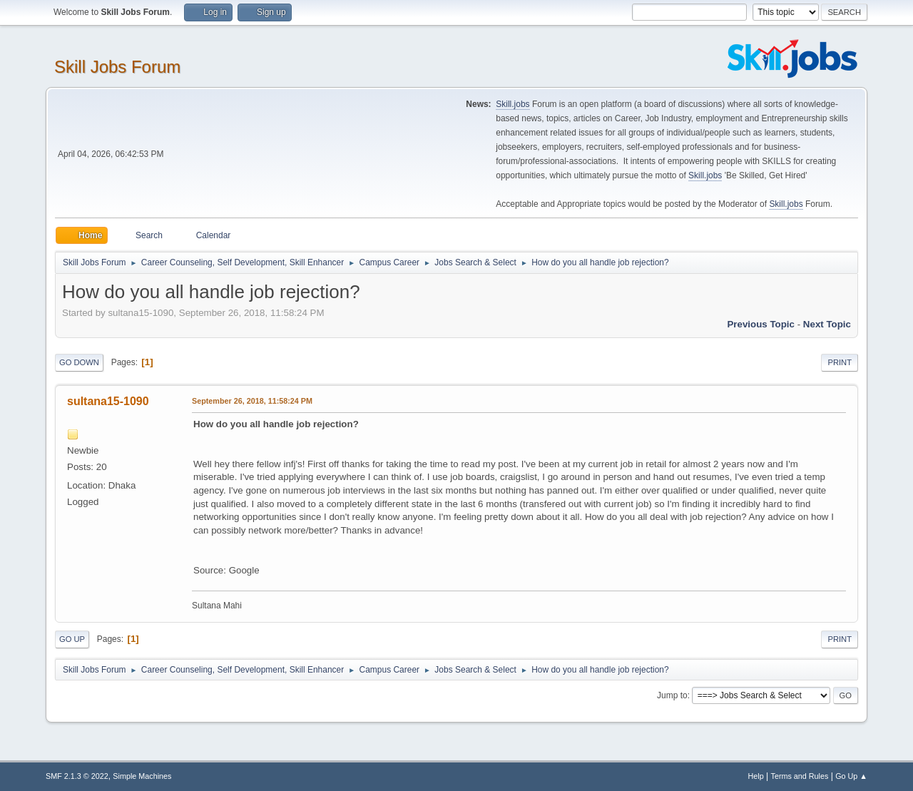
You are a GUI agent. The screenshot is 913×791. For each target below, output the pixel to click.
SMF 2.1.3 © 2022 (77, 776)
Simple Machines (142, 776)
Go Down (79, 362)
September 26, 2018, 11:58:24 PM (252, 401)
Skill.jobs (512, 104)
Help (756, 776)
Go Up (72, 639)
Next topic (827, 324)
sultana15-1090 (108, 401)
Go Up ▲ (851, 776)
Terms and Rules (800, 776)
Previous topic (761, 324)
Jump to (672, 695)
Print (839, 362)
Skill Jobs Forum (117, 66)
